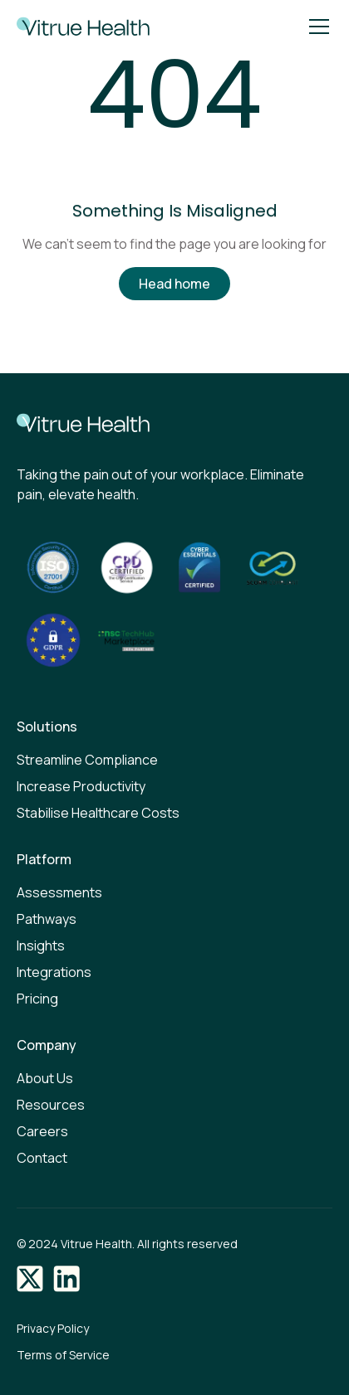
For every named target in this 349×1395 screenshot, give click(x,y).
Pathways (46, 919)
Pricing (37, 998)
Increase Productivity (81, 786)
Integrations (54, 972)
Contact (42, 1158)
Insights (41, 945)
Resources (51, 1105)
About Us (45, 1078)
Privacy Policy (53, 1328)
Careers (42, 1131)
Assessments (59, 892)
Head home (174, 284)
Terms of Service (63, 1355)
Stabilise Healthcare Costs (98, 813)
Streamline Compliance (87, 760)
